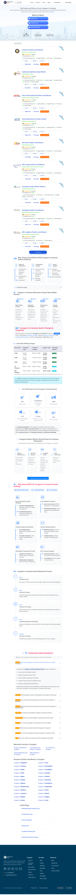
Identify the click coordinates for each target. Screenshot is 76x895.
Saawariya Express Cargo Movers (34, 72)
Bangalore (42, 865)
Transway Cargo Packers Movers (33, 186)
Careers (30, 872)
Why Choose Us (32, 869)
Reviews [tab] (34, 61)
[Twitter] (8, 868)
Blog (53, 860)
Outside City (34, 23)
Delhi (41, 860)
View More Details (21, 287)
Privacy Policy (34, 887)
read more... (52, 11)
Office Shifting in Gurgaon (34, 753)
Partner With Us (32, 877)
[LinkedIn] (12, 868)
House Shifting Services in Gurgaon (20, 753)
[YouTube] (20, 868)
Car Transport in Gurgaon (50, 748)
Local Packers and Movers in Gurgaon (35, 748)
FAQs (53, 868)
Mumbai (42, 863)
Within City (34, 18)
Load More (38, 252)
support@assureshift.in (11, 875)
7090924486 (56, 2)
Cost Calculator (55, 865)
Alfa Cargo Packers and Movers (33, 164)
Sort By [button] (18, 43)
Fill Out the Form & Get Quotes (38, 478)
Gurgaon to (20, 763)
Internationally (35, 27)
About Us (30, 860)
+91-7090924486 (9, 872)
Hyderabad (42, 868)
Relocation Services (30, 863)
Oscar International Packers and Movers (36, 95)
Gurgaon (42, 873)
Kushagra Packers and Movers (33, 210)
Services (38, 2)
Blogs (49, 2)
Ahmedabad (43, 876)
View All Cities (43, 878)
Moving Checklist (56, 870)
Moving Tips (54, 863)
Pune (41, 870)
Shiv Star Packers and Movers (32, 143)
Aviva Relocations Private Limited (34, 119)
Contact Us (30, 874)
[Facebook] (5, 868)
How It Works (31, 867)
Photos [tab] (42, 61)
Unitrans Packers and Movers (32, 50)
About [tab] (25, 61)
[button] (19, 311)
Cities (43, 2)
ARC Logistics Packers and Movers (34, 232)
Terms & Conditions (43, 887)
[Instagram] (16, 868)
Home (31, 2)
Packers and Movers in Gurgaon (20, 748)
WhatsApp (36, 64)
